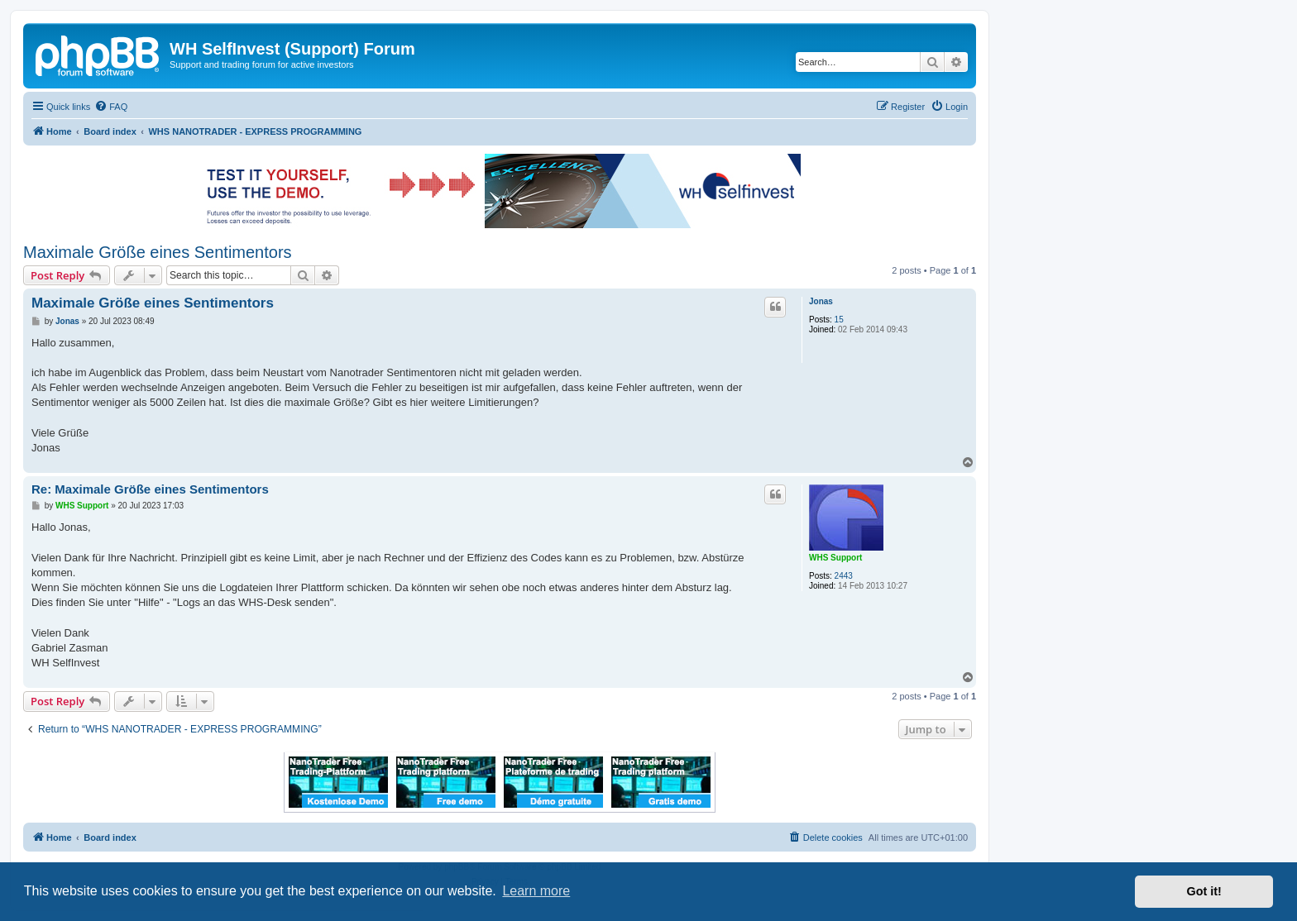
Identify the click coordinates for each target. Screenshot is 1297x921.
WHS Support (835, 557)
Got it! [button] (1204, 891)
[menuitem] (110, 107)
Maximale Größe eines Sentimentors (157, 252)
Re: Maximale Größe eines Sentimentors (150, 489)
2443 (844, 575)
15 (839, 319)
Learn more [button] (536, 891)
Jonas (821, 301)
